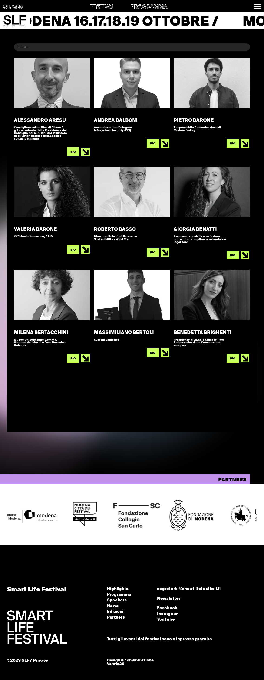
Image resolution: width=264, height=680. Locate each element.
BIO (73, 152)
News (113, 606)
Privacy (40, 661)
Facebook (167, 608)
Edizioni (115, 612)
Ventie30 (115, 664)
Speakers (117, 600)
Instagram (168, 614)
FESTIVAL (102, 7)
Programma (119, 595)
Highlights (118, 589)
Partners (116, 617)
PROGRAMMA (149, 7)
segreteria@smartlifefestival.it (189, 589)
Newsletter (168, 599)
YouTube (166, 620)
